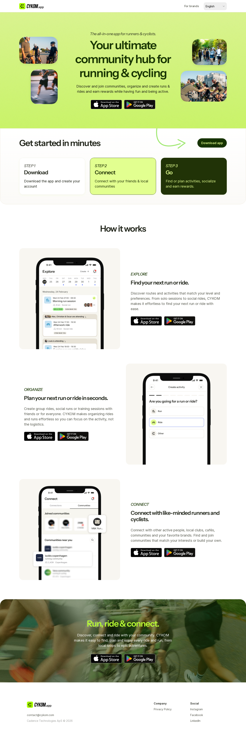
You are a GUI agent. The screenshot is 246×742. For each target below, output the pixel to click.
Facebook (196, 715)
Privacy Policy (163, 709)
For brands (191, 6)
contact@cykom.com (40, 715)
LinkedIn (195, 720)
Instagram (196, 709)
